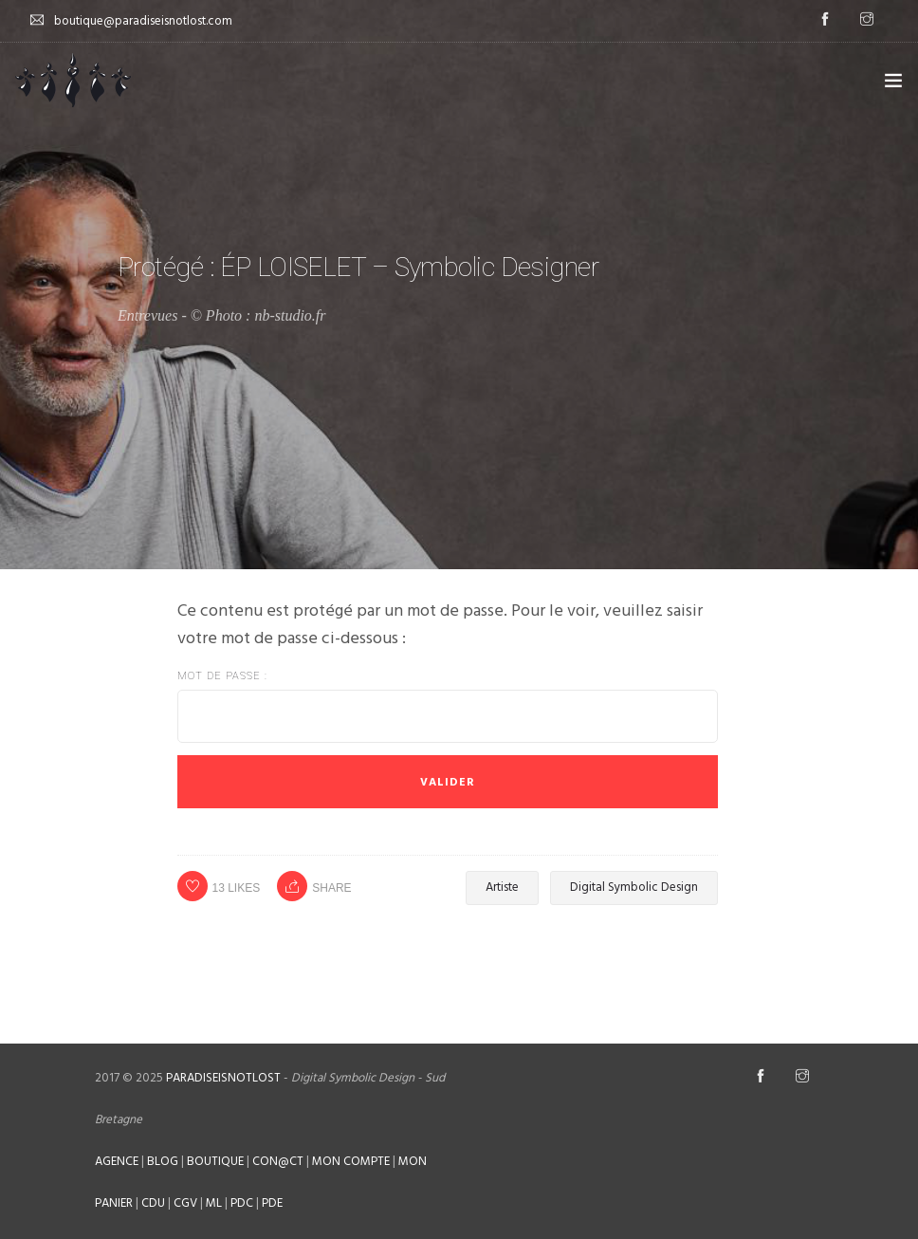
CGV (185, 1203)
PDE (272, 1203)
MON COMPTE (351, 1162)
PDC (241, 1203)
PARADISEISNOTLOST (223, 1078)
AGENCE (116, 1162)
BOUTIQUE (215, 1162)
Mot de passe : (447, 706)
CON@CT (277, 1162)
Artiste (502, 887)
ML (214, 1203)
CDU (153, 1203)
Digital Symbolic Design (634, 887)
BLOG (162, 1162)
